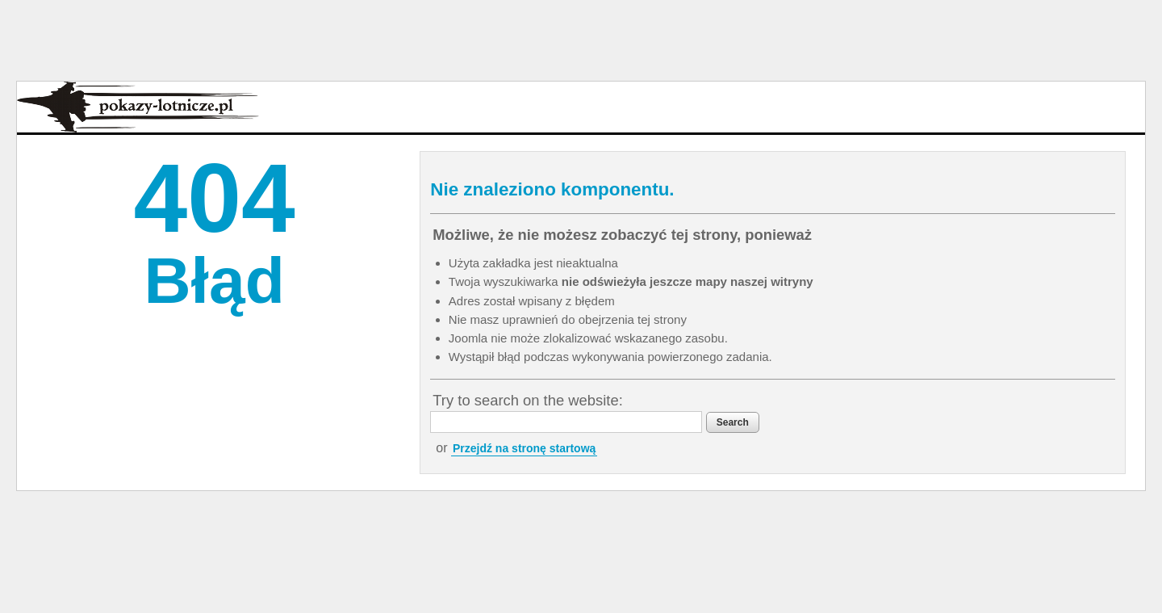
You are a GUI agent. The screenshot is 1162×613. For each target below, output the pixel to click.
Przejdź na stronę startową (524, 448)
